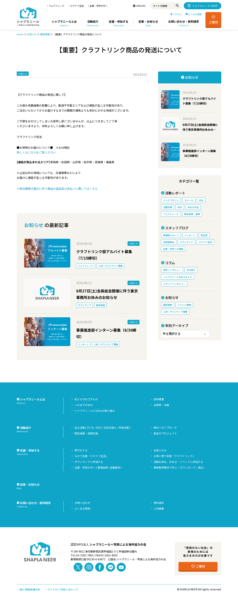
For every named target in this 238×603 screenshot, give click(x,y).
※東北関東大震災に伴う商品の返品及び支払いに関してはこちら (57, 188)
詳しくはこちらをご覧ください (36, 152)
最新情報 (45, 34)
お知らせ (32, 34)
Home (20, 34)
